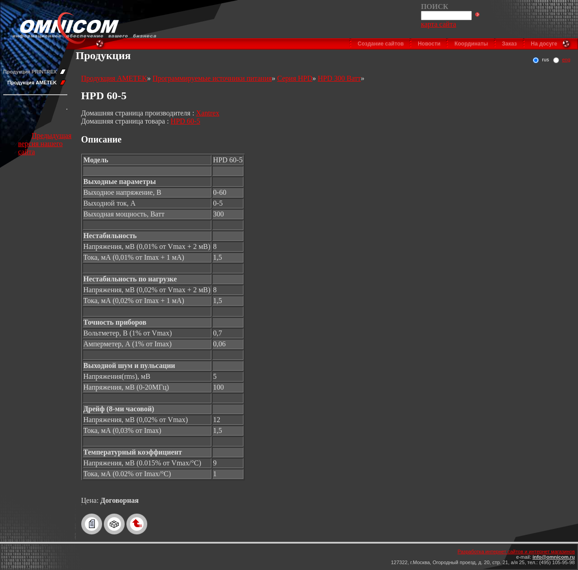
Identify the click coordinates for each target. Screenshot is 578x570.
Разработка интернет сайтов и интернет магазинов (516, 551)
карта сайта (438, 24)
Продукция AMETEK (31, 82)
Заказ (509, 44)
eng (566, 59)
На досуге (544, 44)
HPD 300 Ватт (339, 78)
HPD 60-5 (185, 121)
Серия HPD (294, 78)
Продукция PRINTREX (30, 71)
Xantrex (207, 113)
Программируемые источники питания (212, 78)
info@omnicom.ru (553, 557)
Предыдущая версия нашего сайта (44, 144)
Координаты (471, 44)
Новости (429, 44)
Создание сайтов (381, 44)
